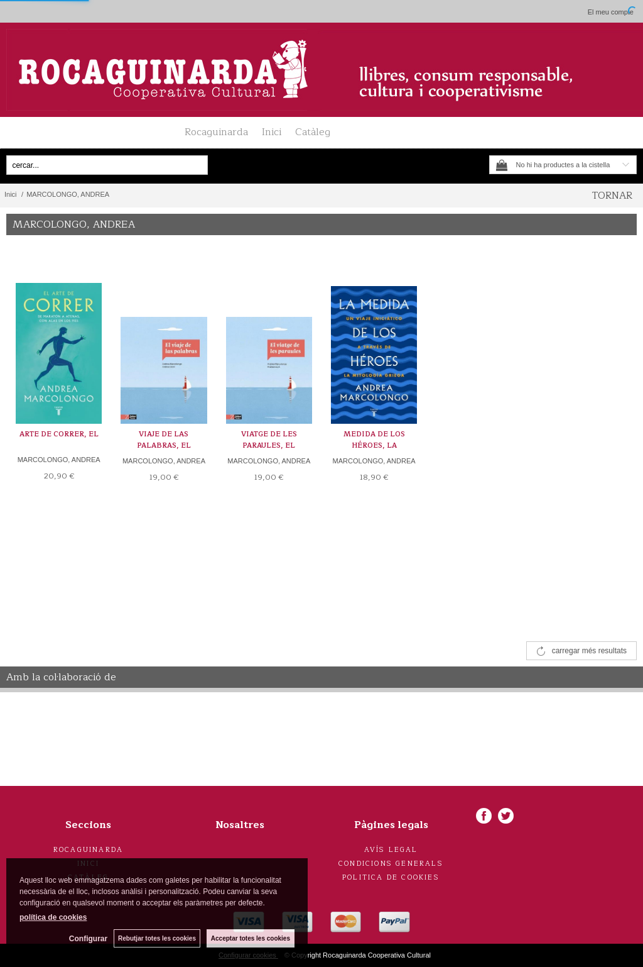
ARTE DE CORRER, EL (59, 434)
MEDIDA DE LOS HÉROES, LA (374, 439)
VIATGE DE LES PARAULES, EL (269, 439)
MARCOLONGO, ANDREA (59, 459)
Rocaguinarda (216, 132)
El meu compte (611, 12)
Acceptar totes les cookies (250, 938)
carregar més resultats (589, 650)
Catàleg (312, 132)
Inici (271, 132)
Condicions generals (390, 864)
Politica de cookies (391, 877)
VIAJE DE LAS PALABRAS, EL (164, 439)
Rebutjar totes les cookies (157, 938)
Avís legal (391, 850)
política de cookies (53, 917)
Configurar (88, 938)
